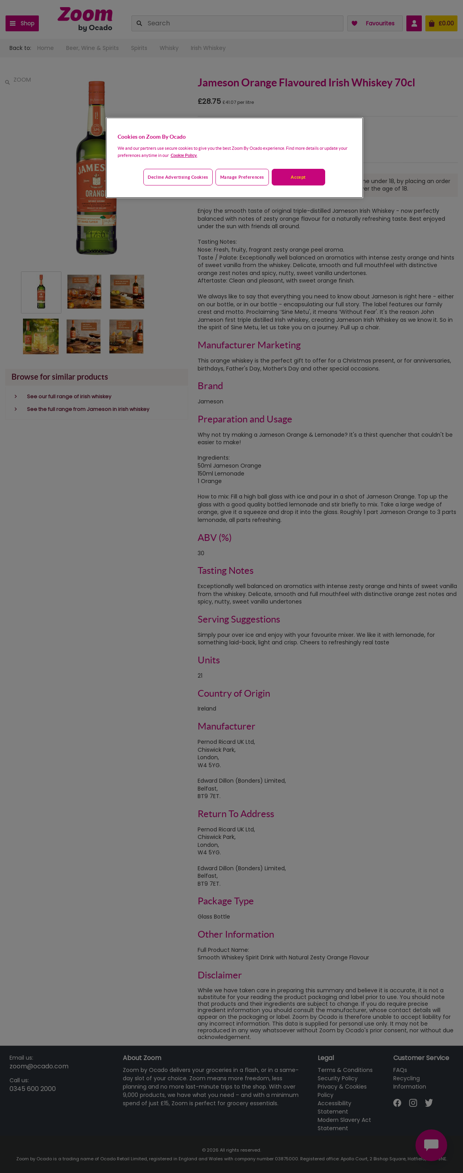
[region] (234, 157)
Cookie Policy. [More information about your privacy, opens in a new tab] (184, 155)
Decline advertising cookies (178, 177)
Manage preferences (242, 177)
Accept (298, 177)
